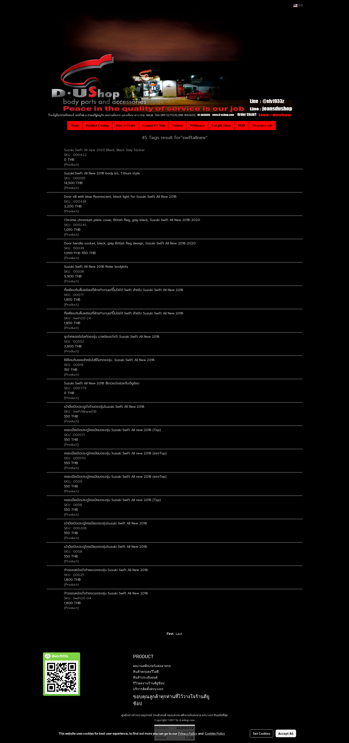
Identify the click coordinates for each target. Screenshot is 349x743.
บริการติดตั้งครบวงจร (148, 689)
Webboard (197, 125)
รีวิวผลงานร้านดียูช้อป (148, 683)
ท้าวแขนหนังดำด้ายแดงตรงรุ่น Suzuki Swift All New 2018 (106, 570)
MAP (241, 125)
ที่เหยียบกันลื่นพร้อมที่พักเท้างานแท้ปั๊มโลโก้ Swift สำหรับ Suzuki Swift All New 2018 (123, 290)
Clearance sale (262, 125)
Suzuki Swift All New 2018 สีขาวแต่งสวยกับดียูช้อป (101, 383)
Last (179, 633)
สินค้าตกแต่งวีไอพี (145, 671)
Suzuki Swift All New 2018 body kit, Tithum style (102, 173)
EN (298, 5)
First (170, 633)
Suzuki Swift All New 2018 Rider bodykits (96, 266)
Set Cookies (261, 733)
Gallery (177, 125)
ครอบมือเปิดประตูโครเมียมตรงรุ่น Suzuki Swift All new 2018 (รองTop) (115, 453)
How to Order (125, 125)
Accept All (285, 733)
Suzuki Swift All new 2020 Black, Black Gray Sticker (104, 150)
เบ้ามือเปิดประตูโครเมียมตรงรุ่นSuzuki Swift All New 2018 (105, 523)
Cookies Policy (215, 733)
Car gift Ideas (221, 125)
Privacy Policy (187, 733)
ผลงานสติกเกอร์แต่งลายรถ (152, 666)
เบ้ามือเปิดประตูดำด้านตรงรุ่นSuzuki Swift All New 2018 (104, 406)
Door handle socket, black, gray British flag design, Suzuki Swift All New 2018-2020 (130, 243)
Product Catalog (97, 125)
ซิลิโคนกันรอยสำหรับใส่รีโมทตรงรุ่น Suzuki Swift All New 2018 (109, 360)
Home (75, 125)
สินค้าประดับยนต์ (145, 677)
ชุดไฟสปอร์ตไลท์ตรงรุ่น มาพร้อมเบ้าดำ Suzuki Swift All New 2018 (111, 336)
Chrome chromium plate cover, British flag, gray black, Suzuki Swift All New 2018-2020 (132, 220)
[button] (280, 125)
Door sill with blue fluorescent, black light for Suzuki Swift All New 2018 (120, 196)
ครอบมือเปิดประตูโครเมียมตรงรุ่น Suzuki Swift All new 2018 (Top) (112, 430)
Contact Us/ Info (154, 125)
